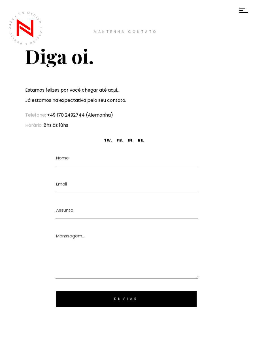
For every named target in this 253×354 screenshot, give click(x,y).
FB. (120, 140)
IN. (131, 140)
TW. (108, 140)
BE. (141, 140)
